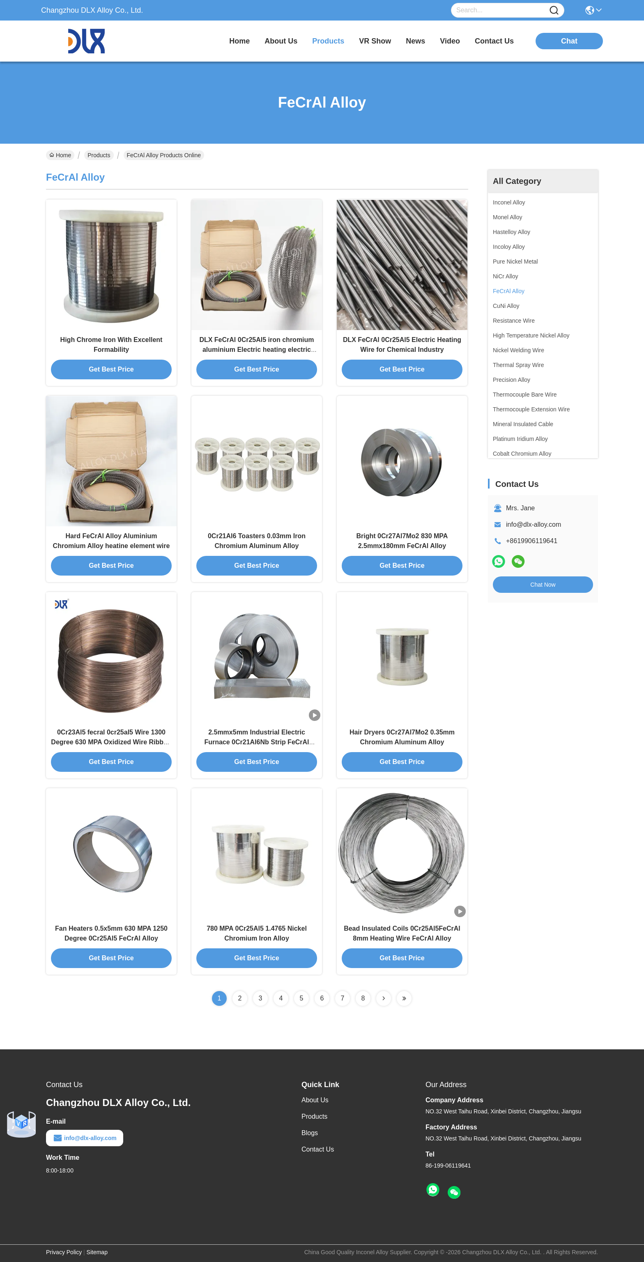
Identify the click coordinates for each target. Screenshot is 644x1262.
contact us (494, 41)
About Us (315, 1100)
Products (98, 155)
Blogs (309, 1132)
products (328, 41)
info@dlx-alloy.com (533, 524)
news (415, 41)
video (450, 41)
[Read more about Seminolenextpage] (383, 998)
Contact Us (317, 1149)
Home (239, 41)
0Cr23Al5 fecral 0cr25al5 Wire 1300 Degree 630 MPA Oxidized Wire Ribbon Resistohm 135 (111, 742)
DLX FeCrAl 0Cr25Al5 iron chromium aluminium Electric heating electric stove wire (256, 349)
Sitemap (97, 1252)
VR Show (375, 41)
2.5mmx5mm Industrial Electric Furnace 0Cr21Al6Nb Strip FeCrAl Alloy (256, 742)
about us (280, 41)
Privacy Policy (64, 1252)
